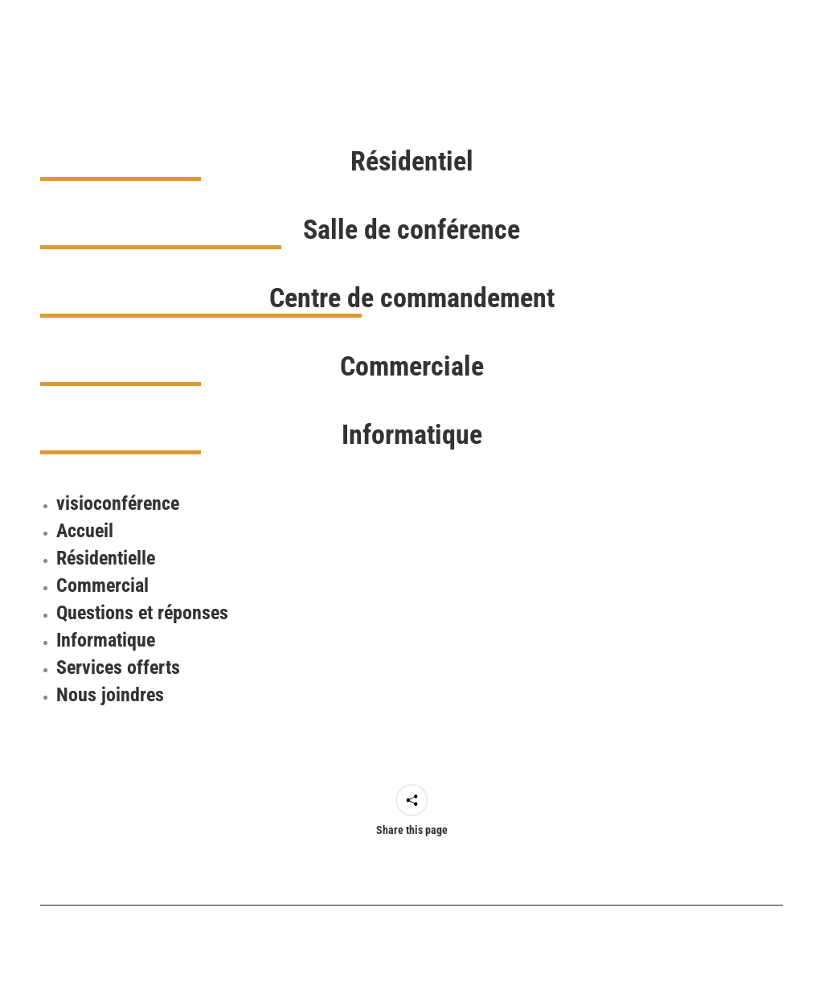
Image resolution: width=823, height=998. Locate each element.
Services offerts (118, 667)
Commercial (102, 585)
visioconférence (117, 503)
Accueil (84, 531)
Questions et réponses (142, 613)
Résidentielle (105, 558)
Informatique (105, 640)
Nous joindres (110, 695)
